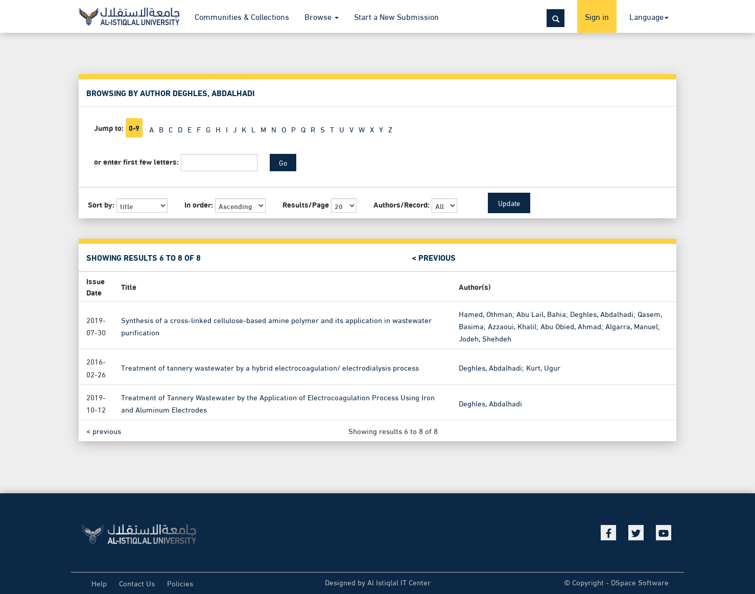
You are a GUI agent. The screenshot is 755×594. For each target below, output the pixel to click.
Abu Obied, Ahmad (570, 325)
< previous (434, 257)
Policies (180, 583)
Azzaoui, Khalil (512, 325)
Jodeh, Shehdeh (485, 338)
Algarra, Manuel (631, 325)
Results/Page (305, 204)
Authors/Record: (401, 204)
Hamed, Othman (485, 313)
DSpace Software (640, 582)
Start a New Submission (396, 16)
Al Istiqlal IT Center (399, 582)
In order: (198, 204)
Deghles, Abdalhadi (601, 313)
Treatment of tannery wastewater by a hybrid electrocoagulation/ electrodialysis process (270, 367)
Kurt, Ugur (543, 367)
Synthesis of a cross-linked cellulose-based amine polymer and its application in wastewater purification (276, 325)
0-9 (134, 127)
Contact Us (137, 583)
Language (649, 16)
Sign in (597, 16)
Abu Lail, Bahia (541, 313)
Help (99, 583)
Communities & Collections (242, 16)
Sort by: (101, 204)
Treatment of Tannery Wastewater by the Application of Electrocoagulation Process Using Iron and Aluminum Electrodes (278, 402)
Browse (321, 16)
